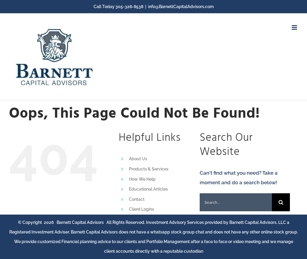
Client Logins (141, 209)
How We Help (142, 179)
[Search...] (236, 202)
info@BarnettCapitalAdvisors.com (181, 6)
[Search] (281, 202)
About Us (138, 158)
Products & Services (148, 169)
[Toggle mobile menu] (295, 27)
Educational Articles (148, 189)
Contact (137, 199)
